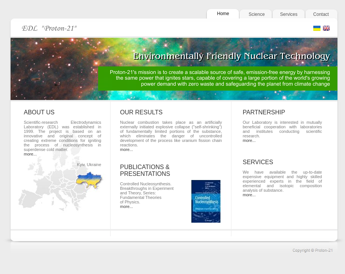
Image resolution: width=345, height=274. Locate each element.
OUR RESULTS (141, 112)
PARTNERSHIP (264, 112)
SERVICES (258, 162)
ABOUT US (39, 112)
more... (30, 154)
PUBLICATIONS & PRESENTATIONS (145, 170)
